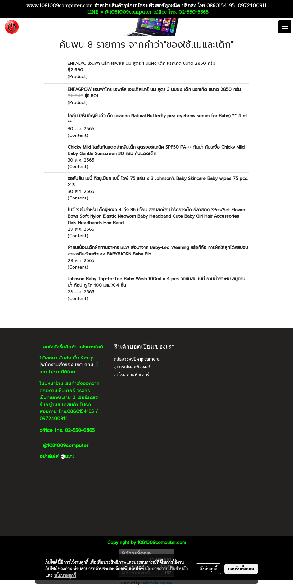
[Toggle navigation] (285, 27)
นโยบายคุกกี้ (65, 575)
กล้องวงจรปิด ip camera (137, 359)
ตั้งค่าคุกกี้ (208, 568)
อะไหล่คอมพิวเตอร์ (131, 374)
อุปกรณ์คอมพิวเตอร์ (132, 366)
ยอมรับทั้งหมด (241, 568)
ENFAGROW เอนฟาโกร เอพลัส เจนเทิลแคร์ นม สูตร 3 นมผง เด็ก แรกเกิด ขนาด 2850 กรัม (154, 89)
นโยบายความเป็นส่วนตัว (166, 568)
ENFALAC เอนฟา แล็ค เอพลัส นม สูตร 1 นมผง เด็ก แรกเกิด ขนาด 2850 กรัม (141, 63)
